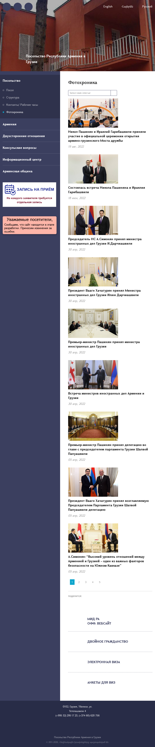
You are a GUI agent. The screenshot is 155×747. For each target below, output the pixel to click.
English (108, 6)
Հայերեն (127, 6)
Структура (12, 97)
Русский (147, 6)
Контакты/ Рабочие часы (22, 104)
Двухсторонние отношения (24, 136)
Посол (10, 90)
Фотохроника (14, 112)
